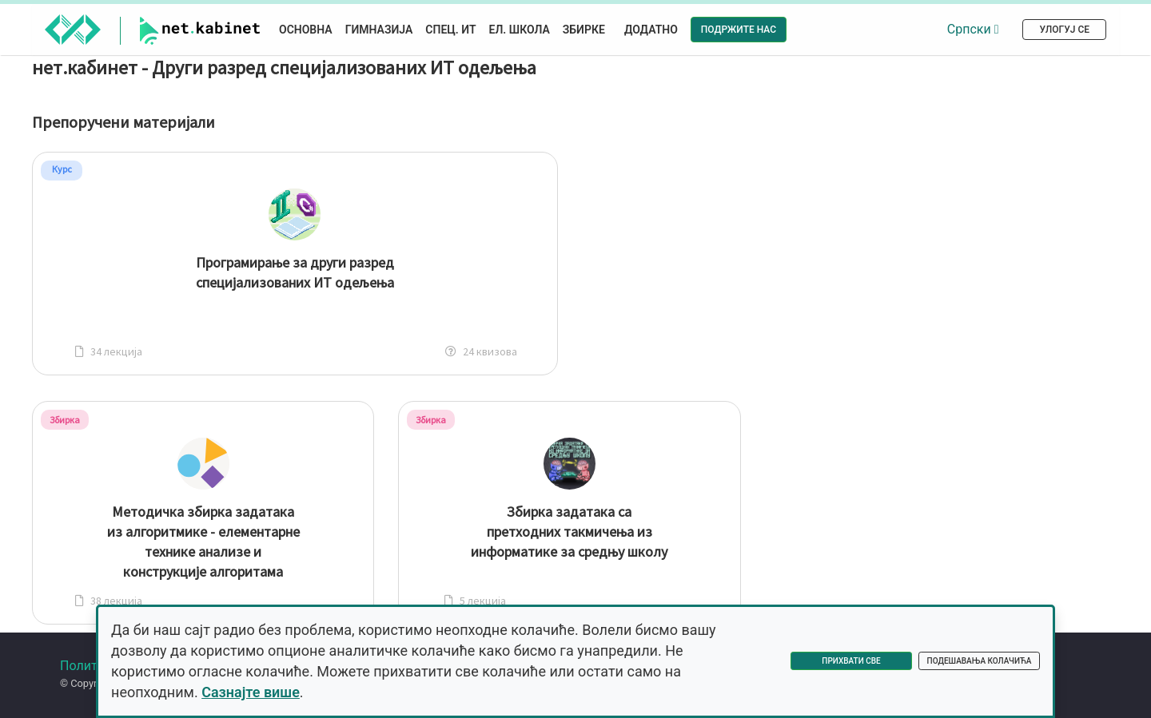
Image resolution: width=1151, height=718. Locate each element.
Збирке (584, 29)
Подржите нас (738, 29)
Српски (973, 29)
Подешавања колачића (979, 661)
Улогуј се (1064, 29)
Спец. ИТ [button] (450, 29)
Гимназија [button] (379, 29)
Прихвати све (851, 661)
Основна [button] (306, 29)
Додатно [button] (651, 29)
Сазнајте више (250, 692)
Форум (84, 680)
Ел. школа (519, 29)
